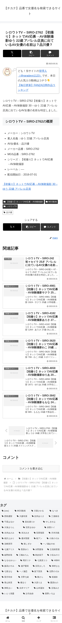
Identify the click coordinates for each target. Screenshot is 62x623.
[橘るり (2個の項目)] (23, 582)
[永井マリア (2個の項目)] (23, 588)
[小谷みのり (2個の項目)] (54, 555)
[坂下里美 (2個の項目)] (37, 571)
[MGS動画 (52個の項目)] (21, 510)
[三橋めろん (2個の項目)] (23, 555)
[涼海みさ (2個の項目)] (54, 588)
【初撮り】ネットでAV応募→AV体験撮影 (23, 202)
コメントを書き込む (31, 468)
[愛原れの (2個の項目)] (54, 582)
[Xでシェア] (12, 53)
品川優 (8, 212)
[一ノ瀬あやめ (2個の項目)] (50, 544)
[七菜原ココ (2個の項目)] (41, 560)
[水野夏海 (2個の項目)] (38, 549)
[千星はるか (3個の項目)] (10, 521)
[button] (31, 53)
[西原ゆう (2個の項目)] (24, 549)
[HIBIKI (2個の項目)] (56, 560)
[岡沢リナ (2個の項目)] (26, 560)
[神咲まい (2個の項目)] (7, 588)
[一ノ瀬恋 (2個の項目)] (22, 571)
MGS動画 (51, 202)
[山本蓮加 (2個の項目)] (39, 588)
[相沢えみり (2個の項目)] (8, 538)
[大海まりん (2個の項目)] (10, 527)
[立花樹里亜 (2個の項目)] (54, 549)
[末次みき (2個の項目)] (24, 533)
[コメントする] (50, 53)
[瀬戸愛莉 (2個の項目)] (24, 566)
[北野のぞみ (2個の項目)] (53, 571)
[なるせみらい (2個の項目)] (9, 560)
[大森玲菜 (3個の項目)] (22, 516)
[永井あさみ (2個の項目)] (8, 533)
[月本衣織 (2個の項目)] (54, 533)
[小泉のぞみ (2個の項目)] (53, 538)
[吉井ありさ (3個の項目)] (38, 516)
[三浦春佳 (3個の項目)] (54, 516)
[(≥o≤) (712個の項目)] (6, 510)
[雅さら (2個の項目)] (40, 577)
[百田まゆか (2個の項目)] (32, 527)
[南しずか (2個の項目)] (29, 544)
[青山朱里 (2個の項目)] (8, 582)
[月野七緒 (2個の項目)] (25, 577)
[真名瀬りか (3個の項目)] (31, 521)
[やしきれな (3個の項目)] (52, 521)
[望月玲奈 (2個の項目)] (8, 577)
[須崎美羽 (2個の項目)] (9, 544)
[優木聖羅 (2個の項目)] (24, 538)
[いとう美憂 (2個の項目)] (10, 593)
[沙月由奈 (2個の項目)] (31, 593)
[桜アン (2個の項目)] (38, 538)
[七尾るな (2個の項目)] (7, 571)
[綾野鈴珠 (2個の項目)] (7, 555)
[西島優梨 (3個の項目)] (7, 516)
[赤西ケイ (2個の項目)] (52, 527)
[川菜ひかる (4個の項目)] (38, 510)
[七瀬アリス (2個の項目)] (8, 549)
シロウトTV (10, 206)
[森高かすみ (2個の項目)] (8, 566)
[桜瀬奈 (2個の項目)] (55, 577)
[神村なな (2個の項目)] (55, 566)
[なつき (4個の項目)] (55, 510)
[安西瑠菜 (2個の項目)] (39, 533)
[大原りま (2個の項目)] (38, 582)
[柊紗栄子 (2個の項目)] (38, 555)
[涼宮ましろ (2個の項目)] (39, 566)
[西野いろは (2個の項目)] (51, 593)
